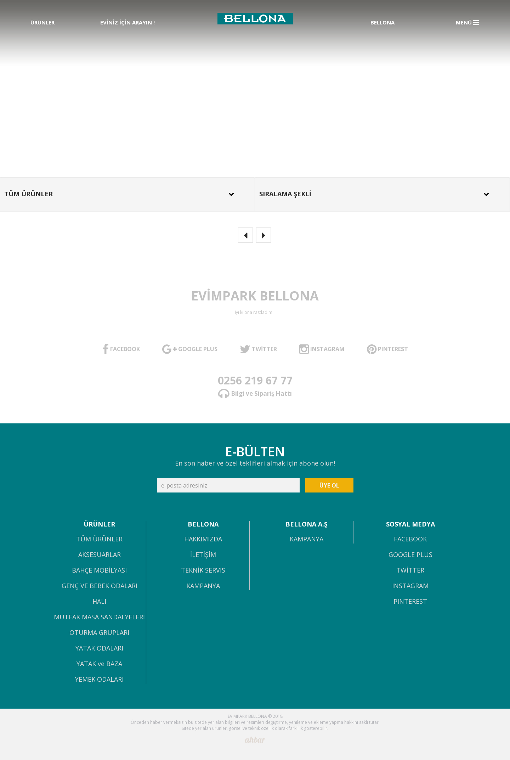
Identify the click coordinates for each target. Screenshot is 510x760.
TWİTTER (410, 570)
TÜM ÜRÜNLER (99, 539)
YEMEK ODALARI (99, 679)
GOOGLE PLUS (410, 555)
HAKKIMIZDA (203, 539)
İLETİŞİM (203, 555)
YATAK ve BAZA (99, 664)
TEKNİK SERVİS (203, 570)
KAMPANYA (203, 586)
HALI (99, 602)
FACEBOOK (410, 539)
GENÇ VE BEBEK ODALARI (99, 586)
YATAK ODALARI (99, 648)
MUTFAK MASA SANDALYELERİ (99, 617)
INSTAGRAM (410, 586)
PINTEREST (410, 602)
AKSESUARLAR (99, 555)
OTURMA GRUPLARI (99, 633)
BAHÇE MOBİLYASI (99, 570)
